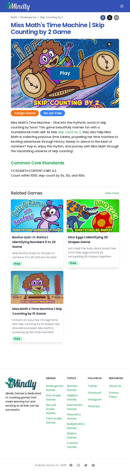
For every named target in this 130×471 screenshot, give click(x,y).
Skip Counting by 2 (51, 17)
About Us (115, 386)
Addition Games (72, 397)
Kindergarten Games (54, 388)
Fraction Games (72, 445)
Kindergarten (28, 17)
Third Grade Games (54, 421)
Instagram (95, 399)
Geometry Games (74, 416)
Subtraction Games (75, 407)
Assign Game (24, 113)
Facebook (94, 393)
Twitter (93, 386)
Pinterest (94, 406)
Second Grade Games (51, 409)
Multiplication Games (76, 426)
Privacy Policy (114, 395)
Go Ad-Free (53, 113)
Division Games (72, 435)
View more (112, 193)
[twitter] (109, 17)
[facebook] (103, 17)
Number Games (72, 388)
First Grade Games (53, 397)
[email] (116, 17)
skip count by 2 (69, 132)
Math (14, 17)
